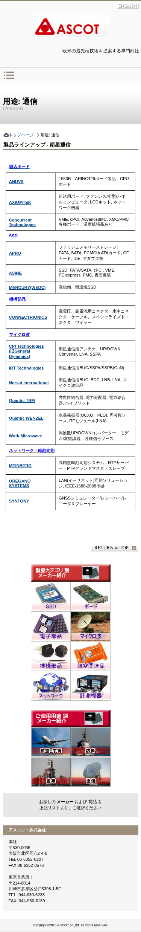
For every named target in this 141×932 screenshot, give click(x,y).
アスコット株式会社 (71, 26)
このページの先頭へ (114, 548)
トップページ (21, 135)
